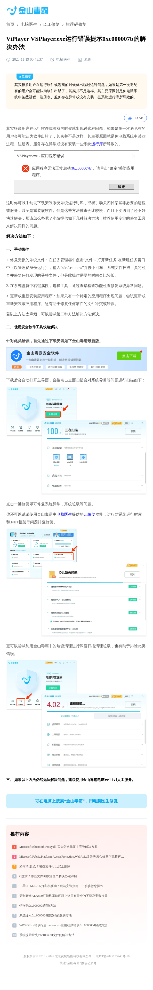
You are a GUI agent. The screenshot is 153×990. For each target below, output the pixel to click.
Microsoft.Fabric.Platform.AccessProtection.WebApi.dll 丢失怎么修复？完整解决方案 (73, 856)
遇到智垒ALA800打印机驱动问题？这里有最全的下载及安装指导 (63, 896)
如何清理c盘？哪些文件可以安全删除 (44, 866)
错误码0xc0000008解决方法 (37, 905)
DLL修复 (51, 24)
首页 (10, 24)
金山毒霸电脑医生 (97, 780)
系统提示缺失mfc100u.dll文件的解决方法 (47, 935)
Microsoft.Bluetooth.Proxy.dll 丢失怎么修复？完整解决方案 (58, 847)
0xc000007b (81, 168)
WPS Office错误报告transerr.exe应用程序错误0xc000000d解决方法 (63, 925)
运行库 (97, 144)
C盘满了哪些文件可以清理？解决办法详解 (48, 876)
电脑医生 (29, 24)
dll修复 (89, 514)
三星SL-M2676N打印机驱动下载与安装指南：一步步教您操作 (61, 886)
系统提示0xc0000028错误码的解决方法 (45, 915)
